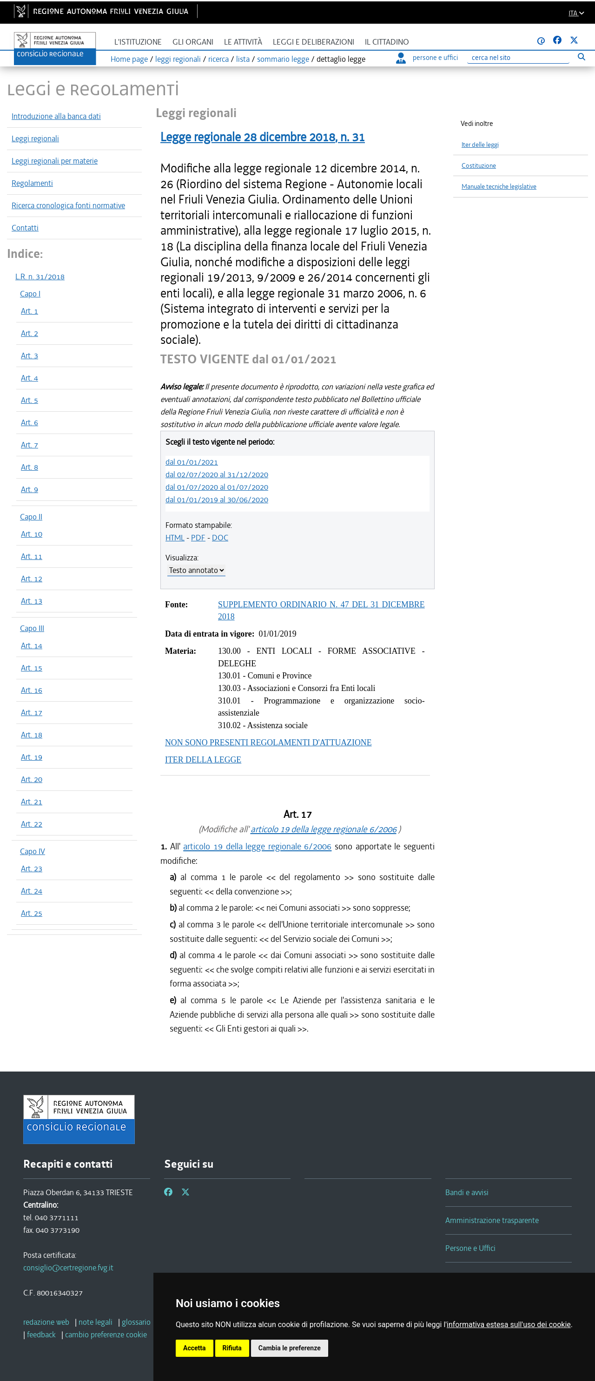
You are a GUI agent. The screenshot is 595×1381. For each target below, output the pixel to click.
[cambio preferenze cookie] (106, 1334)
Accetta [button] (194, 1348)
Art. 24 (31, 891)
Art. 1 (29, 311)
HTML (175, 538)
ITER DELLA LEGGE (203, 759)
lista (243, 59)
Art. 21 (31, 801)
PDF (198, 538)
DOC (220, 538)
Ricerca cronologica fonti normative (68, 205)
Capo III (32, 628)
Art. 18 (31, 735)
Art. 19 (31, 757)
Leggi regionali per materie (55, 161)
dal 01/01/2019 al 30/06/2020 (216, 499)
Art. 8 (29, 467)
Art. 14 (31, 645)
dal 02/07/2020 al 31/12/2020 (216, 474)
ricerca (218, 59)
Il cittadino (387, 42)
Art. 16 (31, 690)
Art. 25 (31, 913)
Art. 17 (31, 712)
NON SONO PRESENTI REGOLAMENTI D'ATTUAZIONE (268, 742)
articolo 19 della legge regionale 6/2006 (324, 829)
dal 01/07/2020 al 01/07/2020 (216, 487)
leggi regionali (178, 59)
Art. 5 (29, 400)
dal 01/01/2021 (191, 462)
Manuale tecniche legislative (499, 186)
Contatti (25, 228)
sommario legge (283, 59)
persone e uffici (427, 57)
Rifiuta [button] (232, 1348)
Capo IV (32, 851)
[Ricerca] (518, 58)
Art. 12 (31, 578)
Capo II (31, 517)
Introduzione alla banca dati (56, 116)
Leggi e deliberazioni (313, 42)
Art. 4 (29, 378)
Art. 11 (31, 556)
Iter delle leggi (480, 144)
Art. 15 (31, 668)
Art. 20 (31, 779)
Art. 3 (29, 355)
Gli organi (192, 42)
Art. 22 (31, 824)
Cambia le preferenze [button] (289, 1348)
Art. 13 (31, 601)
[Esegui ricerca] (581, 56)
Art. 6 (29, 422)
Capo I (30, 294)
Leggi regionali (35, 138)
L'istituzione (138, 42)
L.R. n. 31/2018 (40, 276)
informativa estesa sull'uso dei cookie (509, 1324)
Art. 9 (29, 489)
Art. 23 (31, 868)
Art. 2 (29, 333)
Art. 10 (31, 534)
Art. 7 (29, 445)
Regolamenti (32, 183)
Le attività (243, 42)
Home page (129, 59)
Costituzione (479, 165)
